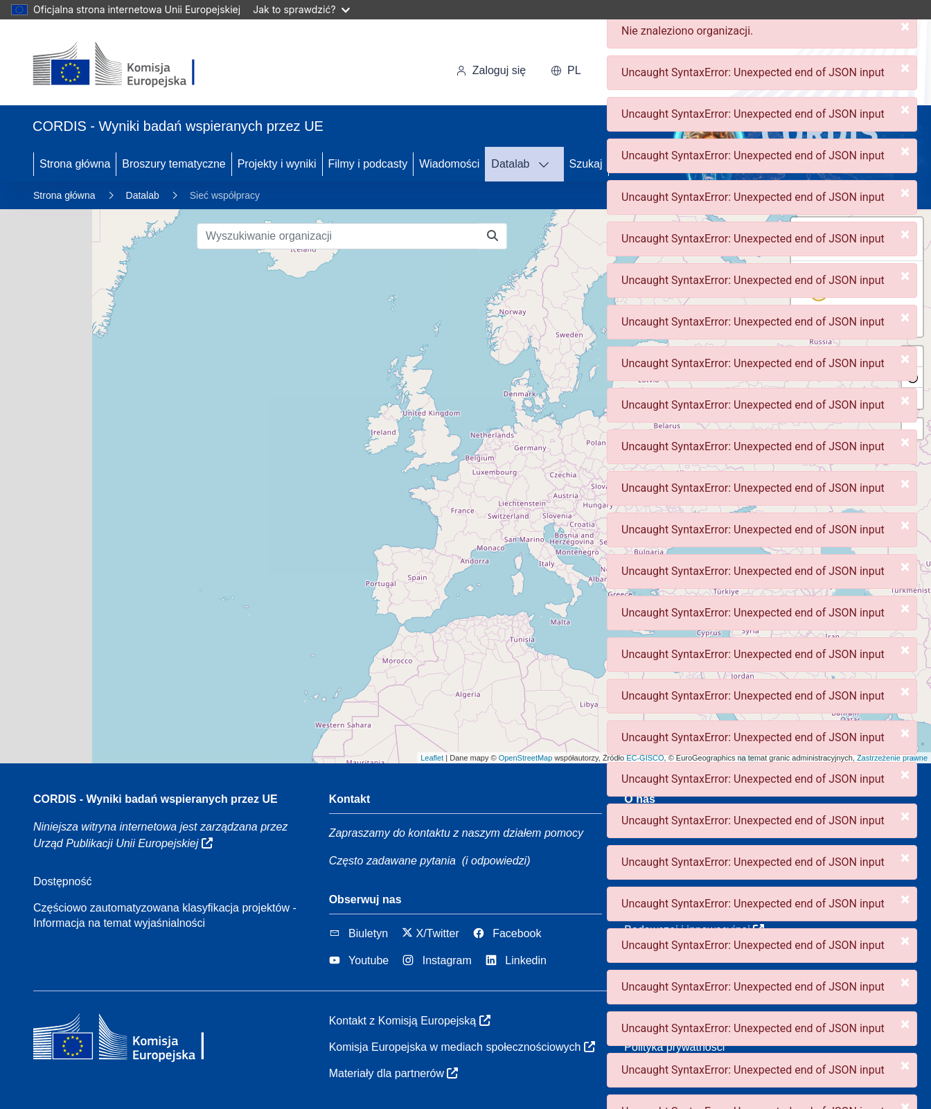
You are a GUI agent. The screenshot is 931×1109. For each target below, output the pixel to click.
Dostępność (62, 881)
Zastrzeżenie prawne (892, 758)
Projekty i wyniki (277, 164)
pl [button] (566, 70)
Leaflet (431, 758)
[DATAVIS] (548, 164)
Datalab (510, 164)
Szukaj (586, 164)
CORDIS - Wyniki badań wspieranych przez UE (155, 799)
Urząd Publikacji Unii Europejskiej (123, 843)
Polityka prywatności (674, 1047)
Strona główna (74, 164)
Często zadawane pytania (392, 861)
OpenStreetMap (526, 758)
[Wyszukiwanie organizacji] (338, 236)
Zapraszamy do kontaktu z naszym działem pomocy (456, 833)
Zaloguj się (491, 70)
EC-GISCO (645, 758)
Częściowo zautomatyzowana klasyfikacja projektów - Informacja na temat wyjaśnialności (164, 915)
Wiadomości (449, 164)
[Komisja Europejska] (128, 65)
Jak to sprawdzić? (301, 9)
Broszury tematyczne (173, 164)
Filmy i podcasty (368, 164)
